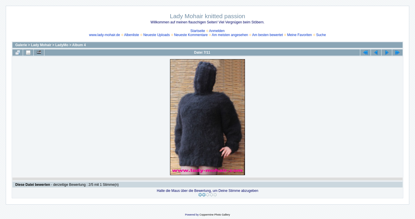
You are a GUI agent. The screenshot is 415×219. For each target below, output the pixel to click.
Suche (321, 35)
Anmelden (217, 31)
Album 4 (79, 45)
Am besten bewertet (267, 35)
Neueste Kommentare (191, 35)
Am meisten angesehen (230, 35)
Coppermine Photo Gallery (214, 214)
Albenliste (131, 35)
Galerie (21, 45)
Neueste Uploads (156, 35)
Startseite (197, 31)
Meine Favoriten (299, 35)
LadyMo (61, 45)
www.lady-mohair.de (104, 35)
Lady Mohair (41, 45)
